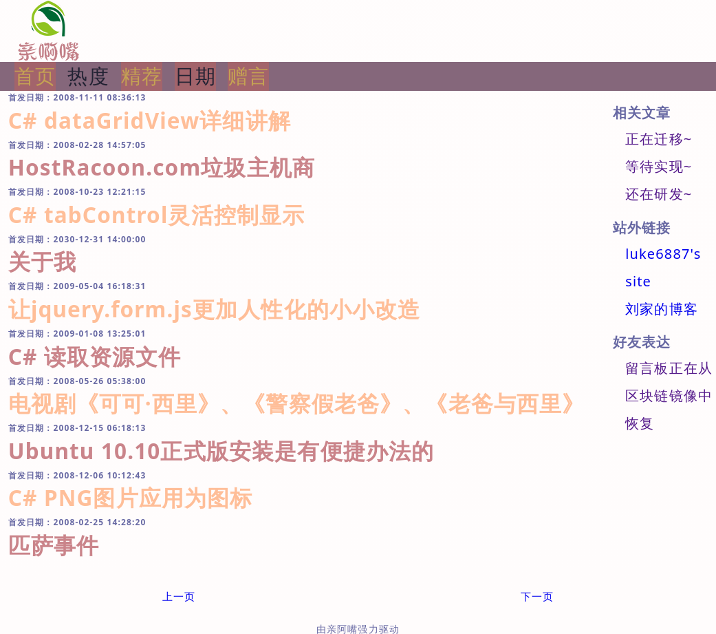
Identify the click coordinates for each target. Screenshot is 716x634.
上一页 (178, 596)
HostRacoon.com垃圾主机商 (161, 167)
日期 (195, 75)
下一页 (537, 596)
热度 (88, 75)
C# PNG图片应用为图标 (130, 497)
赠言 (248, 75)
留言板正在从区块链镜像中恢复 (669, 395)
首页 (35, 75)
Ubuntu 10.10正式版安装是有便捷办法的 (221, 450)
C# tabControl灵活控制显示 (156, 214)
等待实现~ (658, 166)
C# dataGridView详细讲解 (149, 120)
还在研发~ (658, 193)
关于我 (42, 261)
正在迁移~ (658, 138)
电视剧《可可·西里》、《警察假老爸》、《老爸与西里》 (296, 403)
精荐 (141, 75)
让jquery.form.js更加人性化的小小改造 (214, 309)
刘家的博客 (661, 308)
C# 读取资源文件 (94, 356)
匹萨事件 (54, 545)
